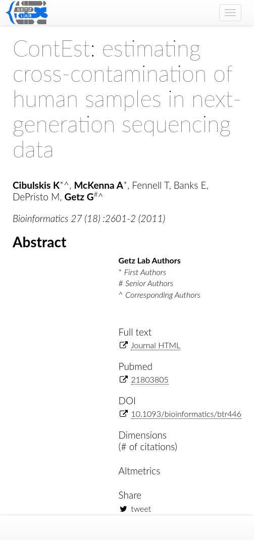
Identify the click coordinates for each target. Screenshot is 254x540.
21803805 (150, 379)
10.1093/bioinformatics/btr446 (186, 413)
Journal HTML (155, 345)
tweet (141, 508)
